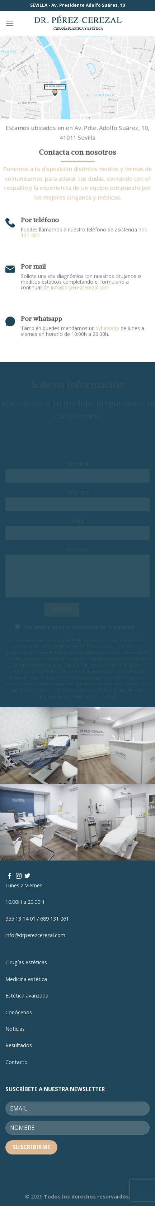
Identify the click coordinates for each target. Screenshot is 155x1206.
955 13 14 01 (20, 918)
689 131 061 (54, 918)
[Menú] (9, 23)
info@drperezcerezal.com (80, 284)
